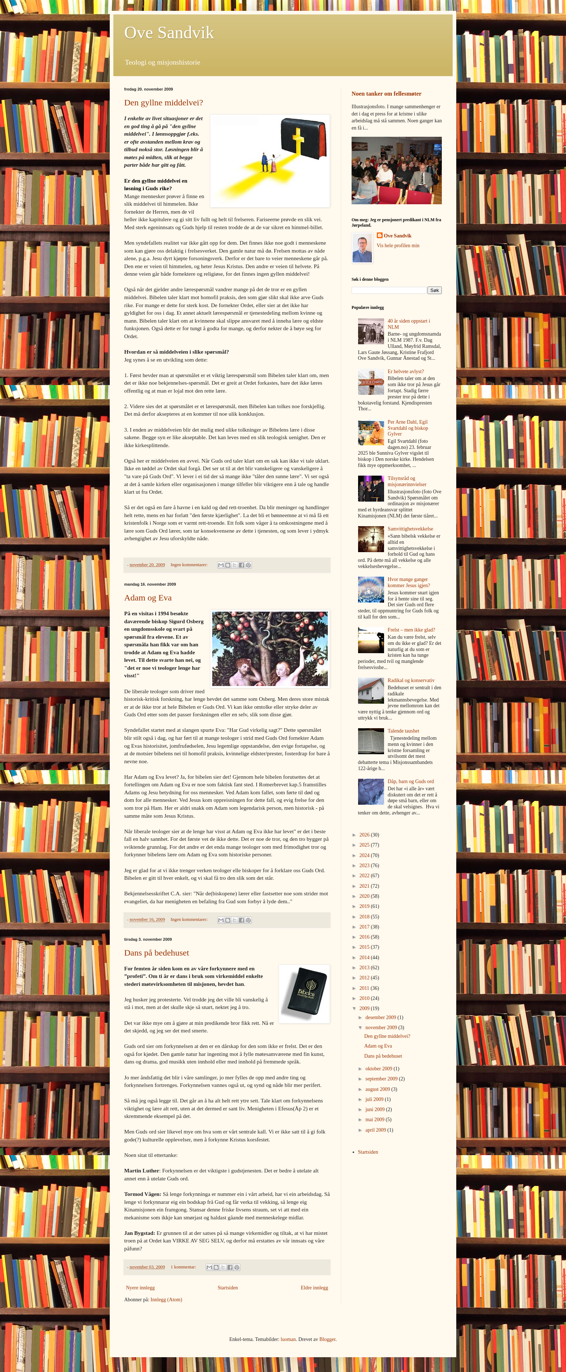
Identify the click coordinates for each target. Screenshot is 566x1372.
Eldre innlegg (314, 1287)
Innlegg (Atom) (166, 1299)
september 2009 (382, 1079)
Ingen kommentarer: (190, 564)
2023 (365, 865)
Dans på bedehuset (156, 952)
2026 (365, 835)
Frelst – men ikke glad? (411, 630)
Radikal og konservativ (411, 680)
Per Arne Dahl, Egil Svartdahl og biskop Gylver (408, 428)
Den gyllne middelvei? (163, 102)
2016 (365, 937)
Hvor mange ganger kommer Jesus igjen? (409, 582)
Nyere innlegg (140, 1287)
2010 (365, 998)
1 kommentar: (184, 1267)
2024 (365, 855)
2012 (365, 977)
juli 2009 (375, 1099)
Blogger (327, 1339)
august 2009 (378, 1089)
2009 (365, 1008)
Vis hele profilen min (398, 245)
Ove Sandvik (169, 32)
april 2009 (376, 1130)
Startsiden (228, 1287)
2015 (365, 947)
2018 (365, 916)
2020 (365, 896)
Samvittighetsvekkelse (410, 529)
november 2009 (381, 1027)
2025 (365, 845)
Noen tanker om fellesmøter (387, 93)
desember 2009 (381, 1017)
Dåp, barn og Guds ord (411, 781)
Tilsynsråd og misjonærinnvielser (407, 481)
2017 (365, 927)
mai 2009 (375, 1119)
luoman (288, 1339)
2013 (365, 967)
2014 (365, 957)
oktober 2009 (379, 1068)
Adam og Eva (148, 597)
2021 (365, 886)
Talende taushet (403, 731)
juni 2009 (375, 1109)
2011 (365, 988)
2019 (365, 906)
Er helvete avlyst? (406, 371)
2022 (365, 875)
